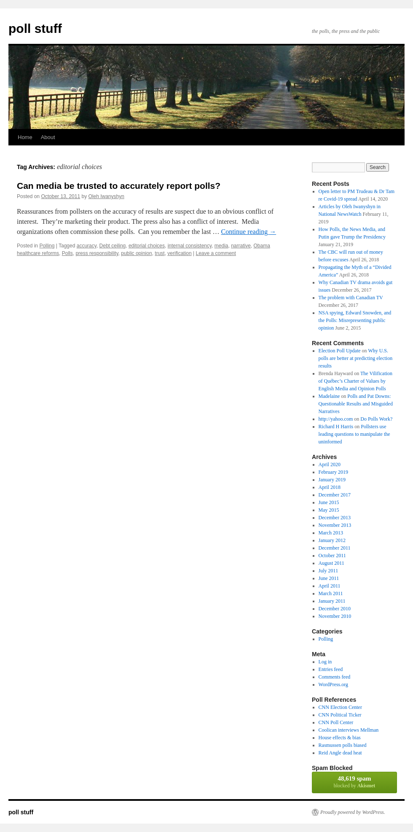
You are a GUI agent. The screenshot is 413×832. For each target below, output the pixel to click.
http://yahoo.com (336, 419)
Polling (46, 246)
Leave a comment (216, 253)
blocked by (354, 782)
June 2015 (329, 502)
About (48, 137)
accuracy (87, 246)
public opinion (136, 253)
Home (25, 137)
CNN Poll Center (336, 722)
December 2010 (335, 609)
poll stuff (35, 28)
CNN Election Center (340, 707)
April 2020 (330, 464)
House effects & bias (340, 738)
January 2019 (332, 480)
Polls (67, 253)
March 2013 (331, 533)
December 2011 (335, 548)
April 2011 (330, 586)
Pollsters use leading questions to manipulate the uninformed (354, 434)
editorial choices (147, 246)
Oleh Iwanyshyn (106, 196)
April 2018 (330, 487)
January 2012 (332, 540)
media (221, 246)
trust (159, 253)
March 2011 (331, 593)
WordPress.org (333, 684)
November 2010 (335, 616)
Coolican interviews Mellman (349, 730)
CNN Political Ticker (340, 715)
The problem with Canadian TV (351, 298)
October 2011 (332, 555)
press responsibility (96, 253)
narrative (241, 246)
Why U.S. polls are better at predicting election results (356, 358)
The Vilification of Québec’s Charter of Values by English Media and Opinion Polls (355, 381)
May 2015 (329, 510)
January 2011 (332, 601)
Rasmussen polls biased (343, 745)
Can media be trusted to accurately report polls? (118, 186)
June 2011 (329, 578)
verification (179, 253)
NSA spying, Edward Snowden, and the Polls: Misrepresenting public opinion (355, 320)
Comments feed (335, 677)
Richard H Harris (336, 426)
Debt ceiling (112, 246)
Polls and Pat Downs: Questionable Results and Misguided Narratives (356, 403)
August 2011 (331, 563)
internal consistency (190, 246)
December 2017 (335, 495)
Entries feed (331, 669)
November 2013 (335, 525)
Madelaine (329, 396)
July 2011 (328, 571)
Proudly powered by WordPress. (352, 812)
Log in (325, 662)
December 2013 (335, 518)
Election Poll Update (340, 351)
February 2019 (333, 472)
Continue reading (248, 231)
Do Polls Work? (376, 419)
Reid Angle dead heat (340, 753)
